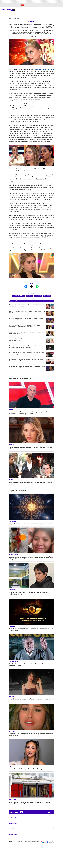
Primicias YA (11, 18)
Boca (42, 14)
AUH (38, 14)
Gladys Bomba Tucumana (18, 295)
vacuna (15, 14)
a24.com (40, 5)
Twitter (31, 287)
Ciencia (47, 14)
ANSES (29, 14)
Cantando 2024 (47, 295)
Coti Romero (29, 295)
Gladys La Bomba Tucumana (45, 69)
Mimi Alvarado (38, 295)
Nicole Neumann (22, 14)
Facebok (25, 287)
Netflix (33, 14)
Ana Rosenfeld (53, 14)
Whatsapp (37, 287)
